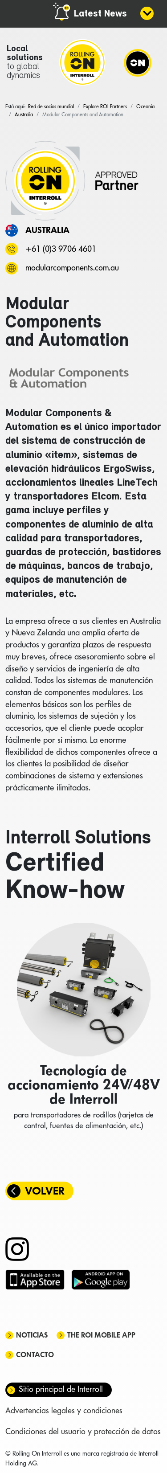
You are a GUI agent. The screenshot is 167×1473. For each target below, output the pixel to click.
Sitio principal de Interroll (61, 1389)
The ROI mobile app (101, 1335)
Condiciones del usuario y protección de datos (83, 1431)
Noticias (32, 1335)
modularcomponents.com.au (72, 267)
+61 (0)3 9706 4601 (60, 248)
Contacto (35, 1354)
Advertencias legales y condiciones (63, 1410)
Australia (47, 230)
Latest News (100, 14)
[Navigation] (137, 62)
